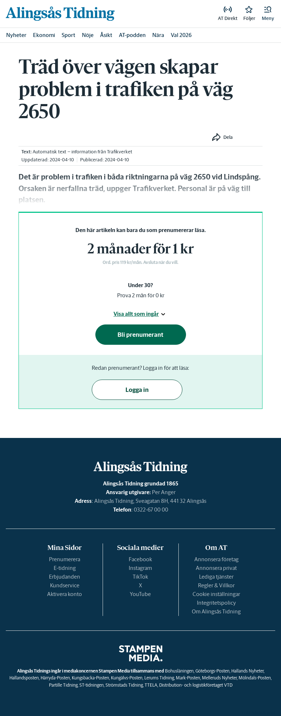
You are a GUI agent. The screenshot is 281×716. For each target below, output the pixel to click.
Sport (68, 35)
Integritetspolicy (216, 602)
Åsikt (106, 35)
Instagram (140, 567)
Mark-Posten (188, 677)
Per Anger (163, 492)
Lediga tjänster (216, 576)
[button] (268, 13)
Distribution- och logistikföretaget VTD (195, 685)
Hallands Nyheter (247, 671)
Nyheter (16, 35)
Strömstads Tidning (124, 685)
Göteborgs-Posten (212, 671)
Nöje (88, 35)
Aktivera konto (64, 594)
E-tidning (65, 567)
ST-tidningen (91, 685)
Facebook (140, 559)
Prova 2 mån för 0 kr (140, 295)
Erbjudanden (64, 576)
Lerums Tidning (159, 677)
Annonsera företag (216, 559)
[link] (60, 14)
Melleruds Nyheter (219, 677)
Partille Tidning (63, 685)
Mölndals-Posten (255, 677)
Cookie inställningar (216, 594)
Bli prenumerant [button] (140, 335)
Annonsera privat (216, 567)
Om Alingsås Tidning (216, 611)
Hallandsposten (24, 677)
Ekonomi (44, 35)
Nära (158, 35)
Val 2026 (181, 35)
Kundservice (64, 585)
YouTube (140, 594)
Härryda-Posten (55, 677)
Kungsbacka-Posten (90, 677)
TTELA (151, 685)
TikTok (140, 576)
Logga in (137, 390)
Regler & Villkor (216, 585)
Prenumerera (64, 559)
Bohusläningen (179, 671)
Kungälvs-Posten (126, 677)
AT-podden (132, 35)
